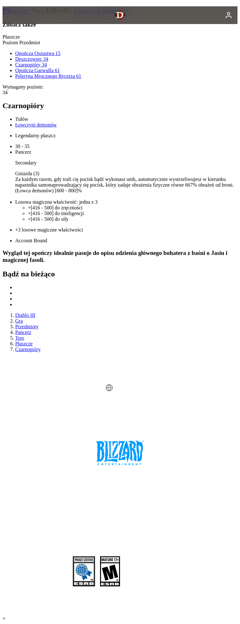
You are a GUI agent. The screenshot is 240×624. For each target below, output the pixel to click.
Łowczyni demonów (36, 124)
